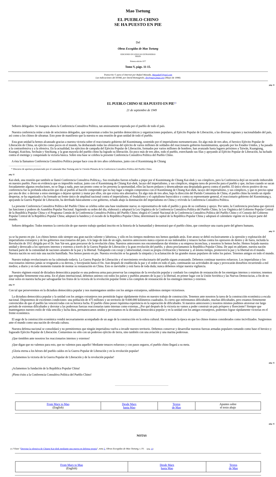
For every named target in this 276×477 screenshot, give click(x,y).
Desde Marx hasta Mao (129, 406)
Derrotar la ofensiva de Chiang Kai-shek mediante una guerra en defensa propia (59, 448)
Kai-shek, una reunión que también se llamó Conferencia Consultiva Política (54, 180)
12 (152, 449)
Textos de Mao (176, 406)
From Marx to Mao (58, 404)
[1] (11, 449)
